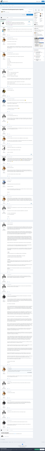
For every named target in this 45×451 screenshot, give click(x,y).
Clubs (3, 5)
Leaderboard (12, 5)
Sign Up (43, 1)
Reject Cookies (42, 449)
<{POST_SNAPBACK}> (29, 372)
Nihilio (36, 15)
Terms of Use (5, 449)
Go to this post (29, 24)
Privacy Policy (8, 449)
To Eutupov (9, 259)
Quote (9, 111)
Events (6, 5)
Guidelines (9, 5)
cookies (16, 449)
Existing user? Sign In (38, 1)
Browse (2, 3)
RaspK (36, 13)
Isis (41, 15)
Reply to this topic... (6, 436)
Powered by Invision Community (22, 447)
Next (7, 17)
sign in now (15, 433)
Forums (1, 5)
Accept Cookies (37, 449)
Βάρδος (42, 13)
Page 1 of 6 (11, 17)
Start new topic (23, 14)
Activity (4, 3)
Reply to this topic (30, 14)
